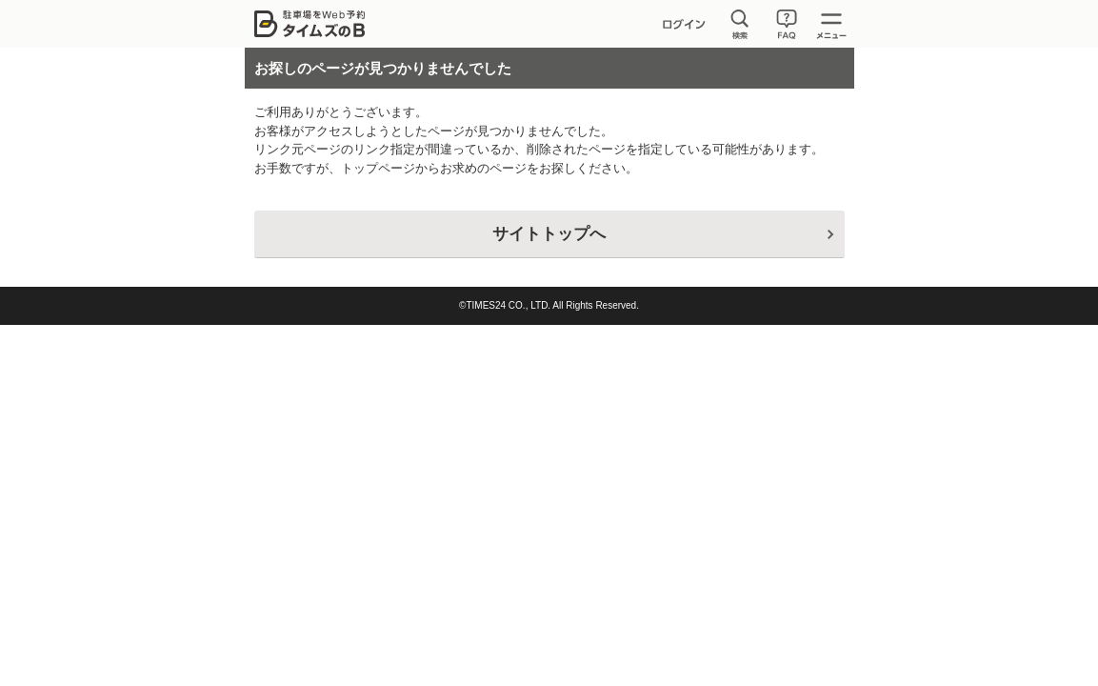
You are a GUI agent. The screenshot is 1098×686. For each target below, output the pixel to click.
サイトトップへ (549, 234)
